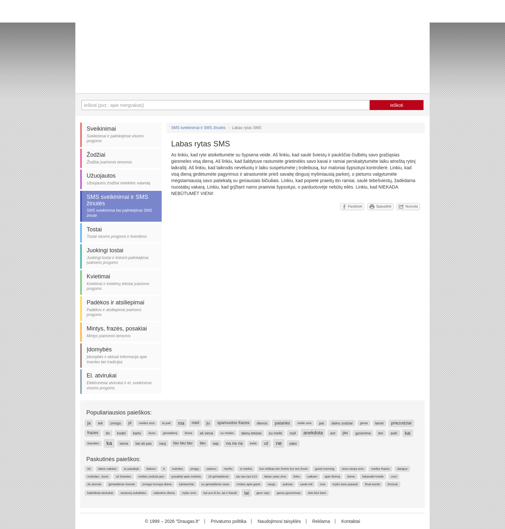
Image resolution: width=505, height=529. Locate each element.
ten (380, 433)
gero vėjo (262, 493)
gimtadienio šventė (122, 484)
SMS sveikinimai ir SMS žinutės (198, 127)
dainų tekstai (251, 433)
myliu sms (189, 493)
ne (279, 443)
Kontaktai (350, 521)
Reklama (321, 521)
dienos (262, 423)
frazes (92, 433)
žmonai (392, 484)
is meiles (246, 468)
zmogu (115, 423)
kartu (137, 433)
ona (322, 484)
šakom (151, 468)
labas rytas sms (275, 476)
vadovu (211, 468)
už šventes (123, 476)
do (108, 433)
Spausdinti (380, 206)
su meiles (227, 433)
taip (216, 443)
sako (293, 443)
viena (123, 443)
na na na (234, 443)
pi (130, 423)
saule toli (306, 484)
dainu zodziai (341, 423)
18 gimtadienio (218, 476)
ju (208, 423)
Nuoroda (408, 206)
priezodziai (401, 423)
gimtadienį (170, 433)
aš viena (206, 433)
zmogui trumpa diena (157, 484)
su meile (275, 433)
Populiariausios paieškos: (119, 412)
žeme (188, 433)
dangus (402, 468)
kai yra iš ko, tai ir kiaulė (220, 493)
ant (332, 433)
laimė (379, 423)
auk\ (394, 433)
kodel (121, 433)
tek (100, 423)
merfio (228, 468)
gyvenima (363, 433)
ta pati (166, 423)
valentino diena (164, 493)
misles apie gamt (249, 484)
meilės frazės (380, 468)
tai (246, 493)
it (164, 468)
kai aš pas (144, 443)
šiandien (93, 443)
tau (202, 443)
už (266, 443)
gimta (364, 423)
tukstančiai (186, 484)
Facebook (352, 206)
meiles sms (147, 423)
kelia (253, 443)
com (394, 476)
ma (181, 423)
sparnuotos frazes (233, 423)
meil (195, 423)
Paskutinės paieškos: (113, 459)
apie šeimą (332, 476)
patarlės (282, 423)
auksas (288, 484)
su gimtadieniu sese (215, 484)
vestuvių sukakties (133, 493)
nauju (271, 484)
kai (408, 433)
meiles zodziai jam (151, 476)
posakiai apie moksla (186, 476)
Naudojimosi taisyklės (279, 521)
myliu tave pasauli (345, 484)
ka (109, 443)
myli (293, 433)
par (321, 423)
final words (372, 484)
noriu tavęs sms (353, 468)
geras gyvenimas (288, 493)
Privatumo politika (229, 521)
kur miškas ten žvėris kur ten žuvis (284, 468)
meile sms (304, 423)
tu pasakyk (131, 468)
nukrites (177, 468)
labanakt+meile (373, 476)
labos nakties (107, 468)
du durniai (94, 484)
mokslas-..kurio (98, 476)
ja (89, 423)
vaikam (312, 476)
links (296, 476)
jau (345, 433)
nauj (162, 443)
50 (89, 468)
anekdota (313, 432)
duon (152, 433)
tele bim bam (317, 493)
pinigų (194, 468)
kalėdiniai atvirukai (100, 493)
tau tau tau (183, 443)
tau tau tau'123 (246, 476)
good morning (324, 468)
